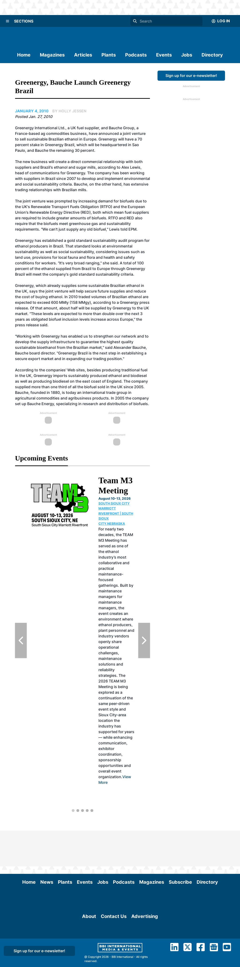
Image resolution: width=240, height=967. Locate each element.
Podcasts (136, 55)
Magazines (52, 55)
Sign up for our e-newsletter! (191, 75)
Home (23, 55)
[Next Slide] (144, 640)
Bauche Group (121, 128)
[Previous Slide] (21, 640)
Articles (83, 55)
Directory (212, 55)
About (89, 945)
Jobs (186, 55)
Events (164, 55)
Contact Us (114, 945)
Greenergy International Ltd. (40, 128)
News (46, 846)
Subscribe (180, 846)
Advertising (144, 945)
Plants (108, 55)
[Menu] (7, 21)
